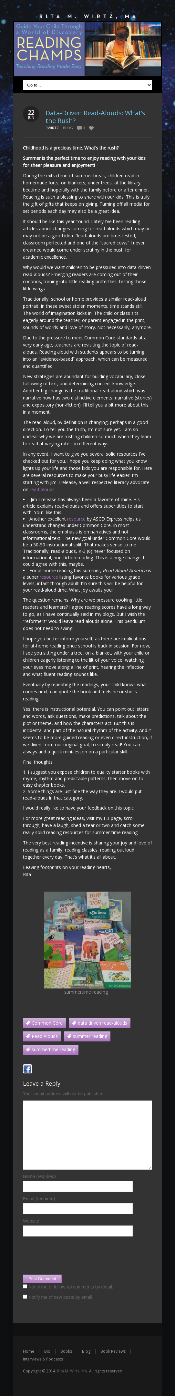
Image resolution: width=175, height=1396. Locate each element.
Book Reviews (113, 1351)
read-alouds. (43, 489)
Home (28, 1351)
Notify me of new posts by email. (61, 1297)
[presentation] (72, 1255)
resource (77, 519)
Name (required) (39, 1176)
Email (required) (39, 1198)
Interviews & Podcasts (43, 1359)
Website (31, 1221)
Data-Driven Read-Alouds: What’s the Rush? (95, 117)
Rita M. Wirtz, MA (72, 1371)
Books (66, 1351)
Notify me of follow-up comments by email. (70, 1286)
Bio (47, 1351)
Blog (68, 127)
